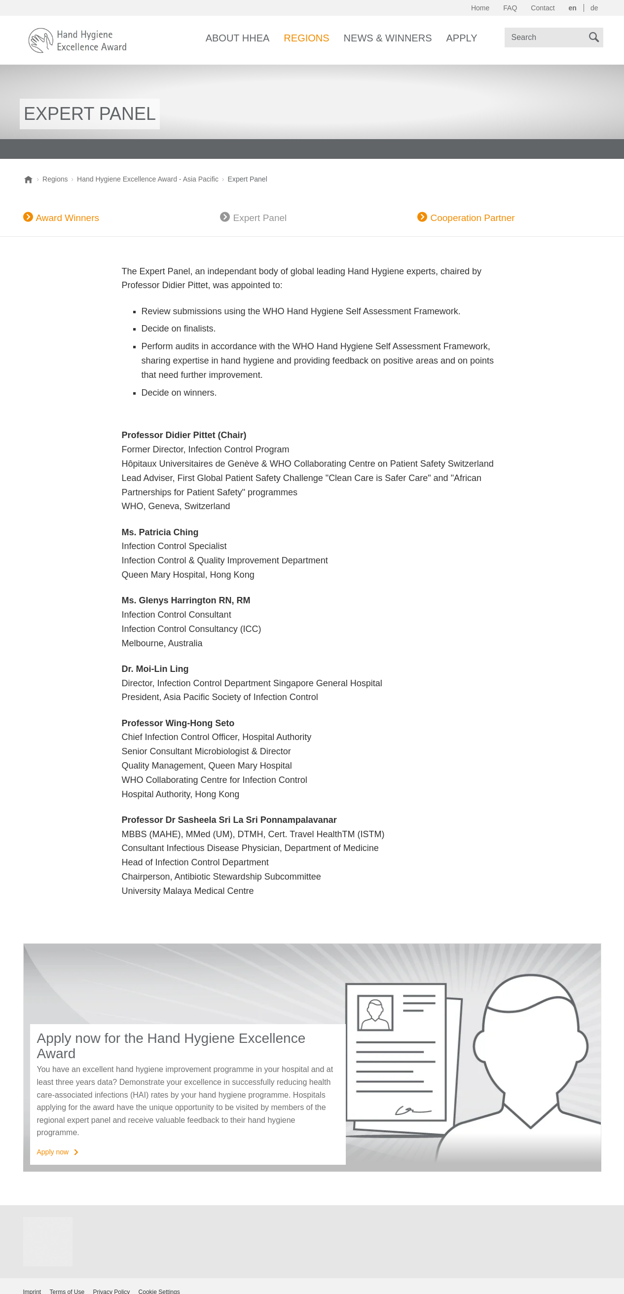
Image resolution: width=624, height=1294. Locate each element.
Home (480, 8)
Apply (461, 38)
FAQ (510, 8)
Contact (542, 8)
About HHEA (238, 38)
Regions (306, 38)
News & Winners (388, 38)
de (594, 8)
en (573, 8)
